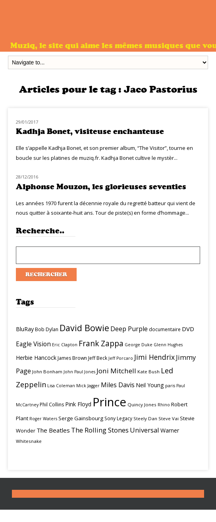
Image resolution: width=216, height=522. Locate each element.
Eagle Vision (33, 344)
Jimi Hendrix (154, 357)
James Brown (72, 358)
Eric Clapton (64, 344)
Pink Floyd (78, 404)
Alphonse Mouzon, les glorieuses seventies (101, 186)
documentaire (165, 329)
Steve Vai (168, 418)
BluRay (25, 329)
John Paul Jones (79, 372)
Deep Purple (129, 328)
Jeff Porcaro (120, 358)
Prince (109, 402)
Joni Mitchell (116, 370)
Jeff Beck (97, 358)
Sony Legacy (118, 418)
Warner (169, 430)
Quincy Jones (141, 405)
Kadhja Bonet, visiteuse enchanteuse (90, 131)
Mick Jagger (88, 385)
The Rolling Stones (100, 430)
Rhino (164, 405)
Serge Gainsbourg (80, 418)
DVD (188, 329)
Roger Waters (43, 418)
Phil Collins (52, 404)
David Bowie (84, 328)
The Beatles (53, 430)
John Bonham (47, 372)
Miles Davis (118, 384)
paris (170, 385)
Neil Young (150, 385)
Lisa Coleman (61, 385)
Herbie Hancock (36, 357)
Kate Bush (148, 372)
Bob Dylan (46, 329)
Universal (144, 430)
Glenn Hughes (168, 344)
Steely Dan (145, 418)
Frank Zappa (101, 343)
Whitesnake (29, 441)
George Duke (138, 344)
